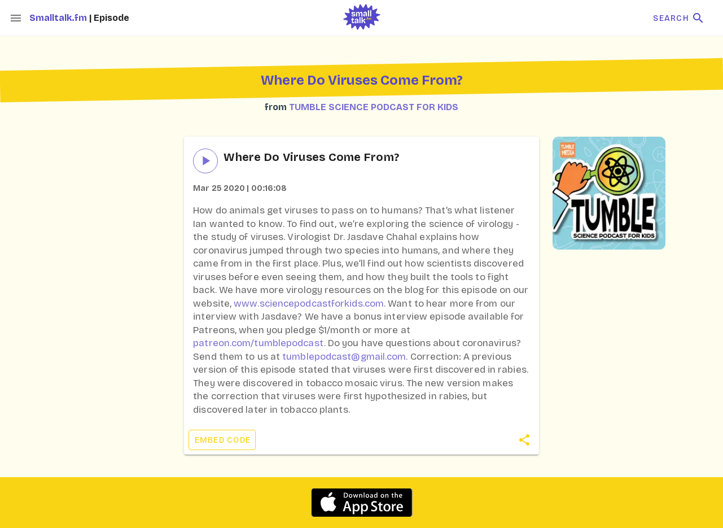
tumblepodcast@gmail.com (344, 357)
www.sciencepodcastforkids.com (309, 303)
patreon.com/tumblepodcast (258, 343)
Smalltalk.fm (59, 17)
